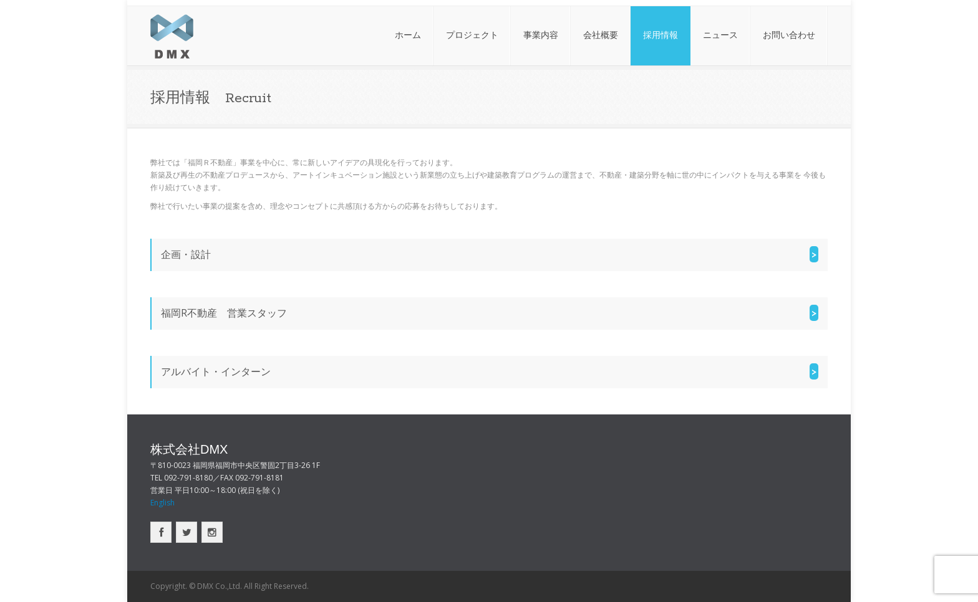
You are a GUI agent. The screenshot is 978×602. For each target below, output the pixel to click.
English (162, 502)
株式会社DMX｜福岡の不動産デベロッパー (171, 36)
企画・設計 (186, 254)
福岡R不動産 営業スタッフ (224, 313)
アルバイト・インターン (216, 371)
